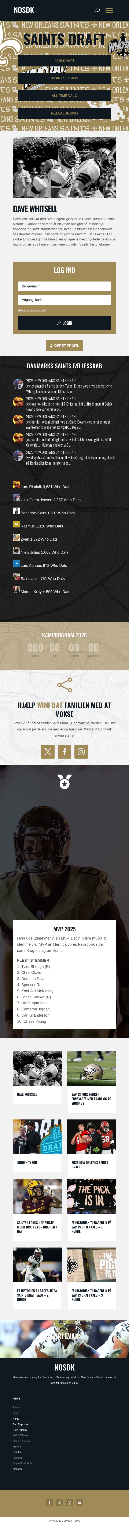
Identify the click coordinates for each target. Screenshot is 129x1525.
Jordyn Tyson (27, 1162)
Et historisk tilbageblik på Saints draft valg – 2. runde (37, 1295)
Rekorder (18, 1457)
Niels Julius (30, 552)
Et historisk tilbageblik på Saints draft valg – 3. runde (91, 1295)
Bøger (16, 1407)
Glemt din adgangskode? (32, 310)
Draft (15, 1413)
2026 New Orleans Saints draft (51, 380)
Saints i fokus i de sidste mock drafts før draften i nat (37, 1227)
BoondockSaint (33, 513)
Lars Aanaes (31, 565)
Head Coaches (21, 1441)
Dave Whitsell (35, 208)
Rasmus (28, 526)
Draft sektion (64, 78)
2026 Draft (64, 61)
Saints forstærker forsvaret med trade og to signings (91, 1099)
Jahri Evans (64, 1336)
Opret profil (66, 346)
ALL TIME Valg (64, 96)
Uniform (17, 1469)
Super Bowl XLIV (22, 1463)
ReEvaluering (64, 113)
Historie (17, 1446)
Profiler (17, 1452)
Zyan (25, 539)
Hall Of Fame (20, 1435)
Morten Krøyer (33, 592)
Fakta (16, 1418)
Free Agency (20, 1429)
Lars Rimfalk (31, 487)
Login (67, 323)
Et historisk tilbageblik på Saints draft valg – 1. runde (91, 1227)
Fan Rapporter (21, 1424)
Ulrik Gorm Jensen (36, 500)
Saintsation (30, 579)
